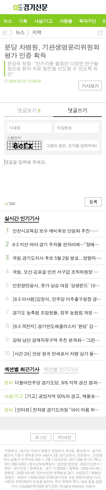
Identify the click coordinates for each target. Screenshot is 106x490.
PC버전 (64, 437)
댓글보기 (28, 110)
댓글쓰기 (77, 110)
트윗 (20, 92)
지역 (36, 32)
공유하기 (100, 32)
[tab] (21, 369)
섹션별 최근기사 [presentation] (21, 369)
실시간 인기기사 (21, 218)
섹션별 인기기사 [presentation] (60, 369)
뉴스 (20, 32)
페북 (9, 92)
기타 (43, 92)
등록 (93, 202)
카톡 (32, 92)
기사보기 (90, 86)
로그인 (41, 437)
